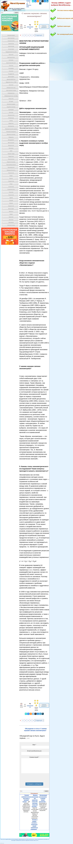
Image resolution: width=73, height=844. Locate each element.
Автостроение (11, 38)
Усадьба (11, 200)
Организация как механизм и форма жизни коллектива (43, 798)
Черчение (11, 217)
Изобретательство (11, 87)
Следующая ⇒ (39, 35)
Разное (11, 178)
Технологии (11, 195)
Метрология (11, 145)
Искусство (11, 98)
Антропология (11, 40)
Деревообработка (11, 79)
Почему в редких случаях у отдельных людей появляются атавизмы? (34, 824)
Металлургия (11, 142)
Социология (11, 181)
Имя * (34, 744)
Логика (11, 120)
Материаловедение (11, 131)
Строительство (11, 189)
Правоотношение (11, 162)
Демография (11, 76)
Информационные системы (11, 95)
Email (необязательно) (34, 751)
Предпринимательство (11, 51)
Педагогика (11, 156)
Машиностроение (11, 134)
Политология (11, 159)
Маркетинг (11, 123)
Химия (11, 214)
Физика (11, 203)
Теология (11, 192)
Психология (11, 173)
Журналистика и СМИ (11, 82)
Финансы (11, 211)
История (11, 101)
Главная (28, 0)
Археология (11, 43)
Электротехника (11, 225)
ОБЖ (11, 151)
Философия (11, 208)
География (11, 68)
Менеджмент (11, 140)
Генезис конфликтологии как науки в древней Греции (26, 798)
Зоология (11, 84)
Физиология (11, 206)
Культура (11, 112)
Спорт (11, 184)
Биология (11, 54)
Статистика (11, 186)
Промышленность (11, 170)
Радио (11, 175)
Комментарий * (34, 757)
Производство (11, 167)
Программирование (11, 164)
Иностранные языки (11, 90)
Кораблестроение (11, 106)
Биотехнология (11, 57)
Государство (11, 73)
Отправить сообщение (34, 784)
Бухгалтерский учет (11, 62)
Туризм (11, 197)
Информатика (11, 93)
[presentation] (34, 778)
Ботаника (11, 60)
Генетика (11, 65)
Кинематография (11, 104)
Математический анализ (11, 129)
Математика (11, 126)
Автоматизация (11, 35)
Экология (11, 219)
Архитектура (11, 46)
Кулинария (11, 109)
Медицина (11, 137)
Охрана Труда (11, 153)
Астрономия (11, 49)
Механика (11, 148)
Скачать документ (44, 26)
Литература (11, 117)
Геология (11, 71)
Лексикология (11, 115)
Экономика (11, 222)
